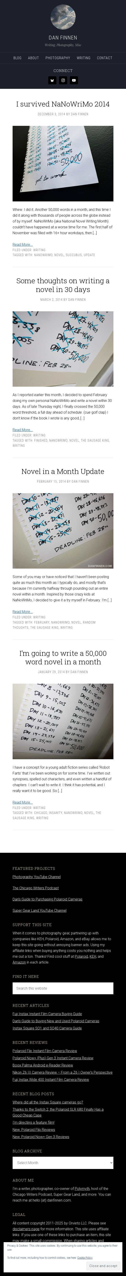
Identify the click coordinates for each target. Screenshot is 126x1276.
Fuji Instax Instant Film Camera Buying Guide (47, 1014)
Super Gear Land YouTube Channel (39, 910)
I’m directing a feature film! (33, 1122)
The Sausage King (95, 440)
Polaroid (81, 956)
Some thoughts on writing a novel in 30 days (63, 285)
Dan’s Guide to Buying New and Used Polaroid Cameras (56, 1021)
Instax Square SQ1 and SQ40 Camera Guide (47, 1028)
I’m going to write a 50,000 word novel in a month (63, 657)
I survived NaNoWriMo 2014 (63, 104)
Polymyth (82, 1189)
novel (59, 255)
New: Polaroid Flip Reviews (34, 1130)
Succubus (74, 255)
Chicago (40, 813)
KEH (93, 956)
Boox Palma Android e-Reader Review (43, 1065)
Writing (39, 250)
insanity (55, 813)
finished (40, 440)
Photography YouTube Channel (37, 877)
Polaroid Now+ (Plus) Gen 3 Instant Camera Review (53, 1058)
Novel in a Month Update (63, 471)
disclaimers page (26, 1229)
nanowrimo (43, 255)
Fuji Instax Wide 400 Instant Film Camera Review (51, 1080)
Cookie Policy (85, 1257)
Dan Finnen (63, 38)
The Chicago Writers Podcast (36, 888)
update (89, 255)
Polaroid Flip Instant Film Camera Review (45, 1051)
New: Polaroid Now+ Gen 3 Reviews (41, 1137)
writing (19, 445)
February (41, 622)
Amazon (19, 962)
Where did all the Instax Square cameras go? (48, 1102)
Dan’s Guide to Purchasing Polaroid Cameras (47, 899)
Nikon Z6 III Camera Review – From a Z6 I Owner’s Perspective (63, 1072)
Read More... (23, 244)
